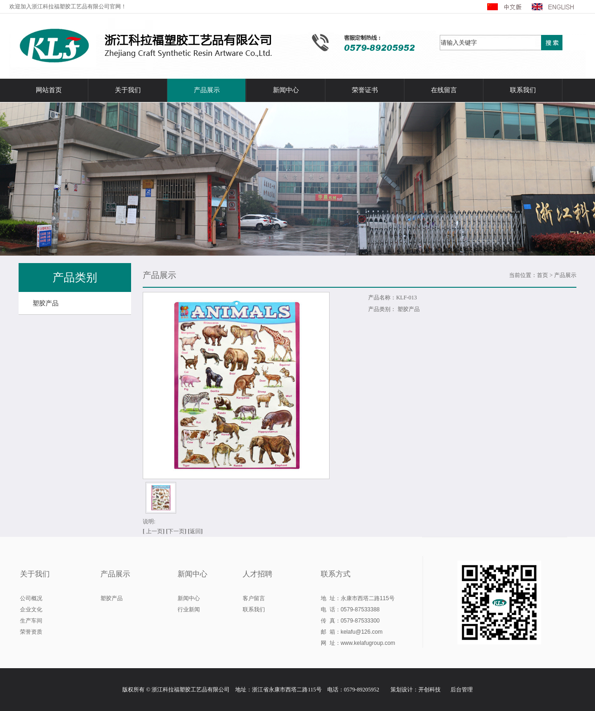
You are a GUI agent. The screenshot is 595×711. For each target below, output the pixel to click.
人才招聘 (257, 574)
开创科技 (429, 689)
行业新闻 (189, 609)
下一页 (177, 531)
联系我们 (523, 90)
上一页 (154, 531)
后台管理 (461, 689)
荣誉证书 (365, 90)
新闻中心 (286, 90)
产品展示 (207, 90)
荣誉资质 (31, 632)
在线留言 (444, 90)
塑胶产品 (46, 303)
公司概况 (31, 598)
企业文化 (31, 609)
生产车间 (31, 620)
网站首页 (49, 90)
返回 (195, 531)
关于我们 (128, 90)
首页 (542, 275)
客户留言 (254, 598)
